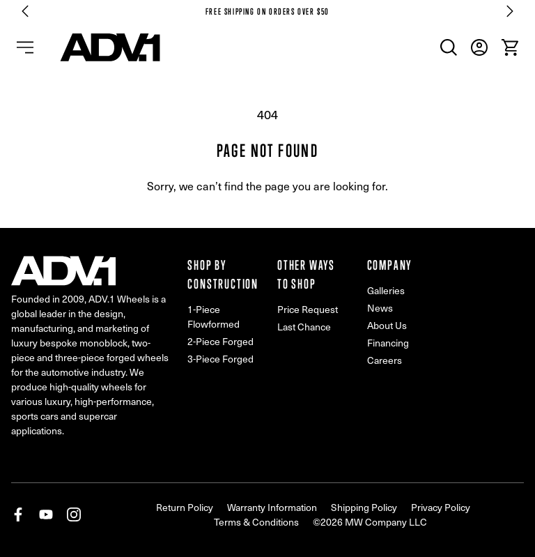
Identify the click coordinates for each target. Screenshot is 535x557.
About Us (387, 325)
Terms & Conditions (256, 521)
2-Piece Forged (220, 341)
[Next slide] (510, 11)
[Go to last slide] (25, 11)
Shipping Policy (364, 507)
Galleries (386, 290)
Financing (388, 342)
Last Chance (304, 326)
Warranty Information (272, 507)
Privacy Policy (440, 507)
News (380, 307)
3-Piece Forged (220, 358)
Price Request (307, 309)
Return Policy (184, 507)
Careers (384, 360)
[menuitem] (448, 47)
